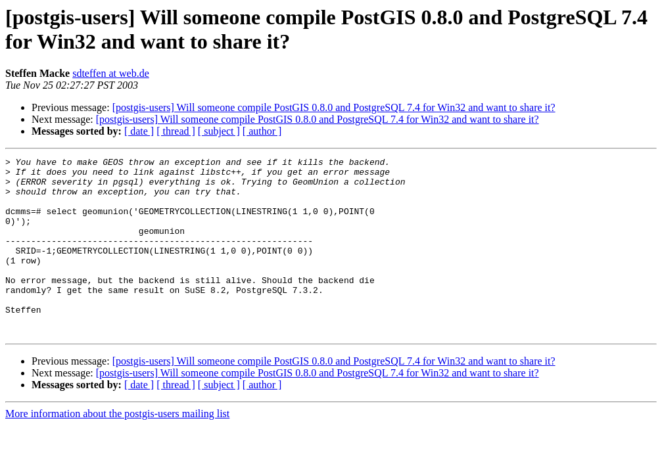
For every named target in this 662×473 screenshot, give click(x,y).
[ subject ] (219, 131)
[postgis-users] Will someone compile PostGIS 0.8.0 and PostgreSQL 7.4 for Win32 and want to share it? (334, 107)
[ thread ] (175, 131)
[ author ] (262, 131)
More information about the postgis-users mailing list (117, 449)
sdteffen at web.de (110, 73)
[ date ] (139, 131)
